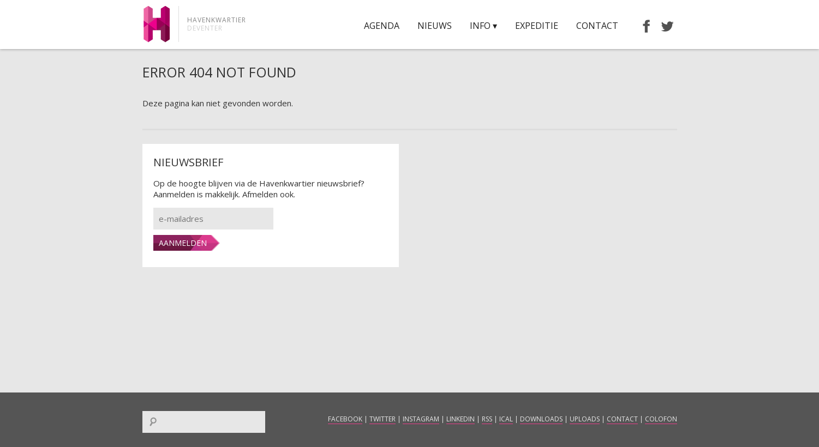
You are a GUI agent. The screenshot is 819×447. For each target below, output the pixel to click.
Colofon (661, 419)
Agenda (381, 26)
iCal (506, 419)
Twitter (382, 419)
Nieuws (434, 26)
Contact (597, 26)
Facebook (345, 419)
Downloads (541, 419)
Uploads (585, 419)
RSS (487, 419)
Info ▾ (483, 26)
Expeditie (536, 26)
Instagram (421, 419)
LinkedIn (460, 419)
